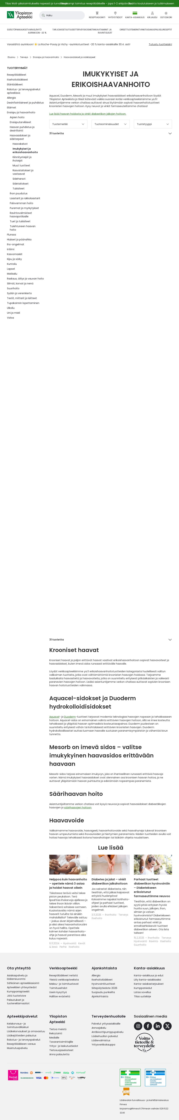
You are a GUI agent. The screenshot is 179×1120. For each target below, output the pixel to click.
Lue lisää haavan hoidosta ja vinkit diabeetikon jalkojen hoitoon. (87, 114)
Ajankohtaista (100, 996)
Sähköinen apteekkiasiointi (23, 983)
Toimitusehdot (58, 988)
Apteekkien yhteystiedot (22, 987)
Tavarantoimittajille (61, 1042)
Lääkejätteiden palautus (21, 1035)
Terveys (123, 914)
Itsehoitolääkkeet (102, 979)
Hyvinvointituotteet (103, 984)
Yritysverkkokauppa (103, 1044)
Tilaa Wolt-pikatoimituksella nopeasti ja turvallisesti (36, 3)
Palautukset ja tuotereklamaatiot (18, 1001)
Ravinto (154, 941)
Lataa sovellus (142, 992)
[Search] (42, 15)
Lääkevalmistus (101, 1040)
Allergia (96, 975)
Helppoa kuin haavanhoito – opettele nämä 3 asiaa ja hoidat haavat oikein (68, 883)
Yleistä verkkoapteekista (64, 979)
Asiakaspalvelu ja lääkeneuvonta (17, 977)
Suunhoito (140, 944)
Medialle (54, 1037)
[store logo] (19, 15)
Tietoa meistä (57, 1029)
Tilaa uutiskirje (142, 996)
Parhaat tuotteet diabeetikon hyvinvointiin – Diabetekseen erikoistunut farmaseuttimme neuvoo (152, 887)
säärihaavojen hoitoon (77, 807)
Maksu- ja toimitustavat (64, 984)
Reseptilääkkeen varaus (21, 1044)
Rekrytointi (55, 1033)
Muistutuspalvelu (17, 1048)
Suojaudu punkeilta (103, 992)
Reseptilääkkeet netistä (63, 975)
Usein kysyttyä (58, 992)
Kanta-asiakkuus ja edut (148, 975)
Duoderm (70, 717)
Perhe (63, 947)
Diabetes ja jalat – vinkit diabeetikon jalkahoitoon (109, 881)
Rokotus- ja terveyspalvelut (23, 1039)
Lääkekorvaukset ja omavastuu (26, 1031)
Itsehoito (74, 947)
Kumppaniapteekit (18, 991)
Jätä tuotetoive (16, 995)
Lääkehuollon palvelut (105, 1036)
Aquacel (54, 717)
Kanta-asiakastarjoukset (149, 984)
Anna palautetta (59, 1054)
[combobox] (62, 15)
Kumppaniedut (143, 988)
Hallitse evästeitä (59, 996)
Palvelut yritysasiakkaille (106, 1023)
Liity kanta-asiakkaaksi (147, 979)
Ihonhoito (111, 914)
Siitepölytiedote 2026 (104, 988)
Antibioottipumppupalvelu (107, 1032)
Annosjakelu (99, 1028)
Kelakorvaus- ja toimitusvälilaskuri (18, 1025)
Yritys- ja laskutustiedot (63, 1046)
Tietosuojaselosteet (61, 1050)
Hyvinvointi (70, 943)
